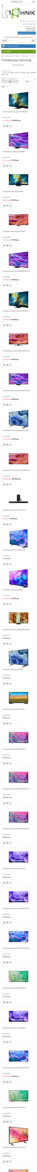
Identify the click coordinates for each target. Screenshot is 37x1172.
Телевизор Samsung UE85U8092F (14, 868)
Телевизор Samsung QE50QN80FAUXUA (16, 390)
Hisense (23, 72)
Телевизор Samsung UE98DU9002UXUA (16, 789)
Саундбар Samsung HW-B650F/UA (14, 510)
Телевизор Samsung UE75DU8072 (14, 1107)
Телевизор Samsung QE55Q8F (13, 669)
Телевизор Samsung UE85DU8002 (14, 988)
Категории (18, 51)
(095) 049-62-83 (30, 28)
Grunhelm (33, 72)
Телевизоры (24, 56)
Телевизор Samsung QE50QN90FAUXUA (16, 351)
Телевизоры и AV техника (12, 56)
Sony (16, 72)
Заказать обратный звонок (27, 33)
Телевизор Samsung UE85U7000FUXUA (16, 948)
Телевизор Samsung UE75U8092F (14, 1028)
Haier (6, 74)
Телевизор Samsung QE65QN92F (14, 231)
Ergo (28, 72)
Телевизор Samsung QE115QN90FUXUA (16, 470)
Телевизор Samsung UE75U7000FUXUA (16, 1068)
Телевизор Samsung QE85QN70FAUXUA (16, 629)
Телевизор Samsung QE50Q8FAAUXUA (16, 430)
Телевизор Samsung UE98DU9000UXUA (16, 829)
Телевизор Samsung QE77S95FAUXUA (15, 112)
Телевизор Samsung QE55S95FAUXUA (15, 311)
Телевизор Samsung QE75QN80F (14, 151)
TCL (19, 72)
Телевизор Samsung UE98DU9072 (14, 749)
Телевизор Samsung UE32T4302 (14, 709)
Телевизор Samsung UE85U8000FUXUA (16, 908)
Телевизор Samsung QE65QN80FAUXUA (16, 271)
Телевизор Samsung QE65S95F (13, 191)
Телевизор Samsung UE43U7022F (14, 550)
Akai (3, 74)
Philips (12, 72)
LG (8, 72)
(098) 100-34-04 (30, 30)
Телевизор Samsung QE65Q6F (13, 590)
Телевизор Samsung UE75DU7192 (14, 1147)
